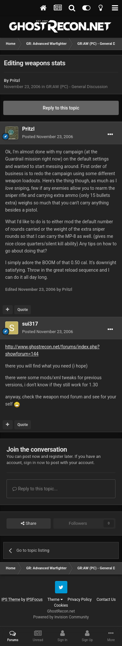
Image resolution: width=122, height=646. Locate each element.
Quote (22, 309)
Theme (55, 599)
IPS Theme (10, 599)
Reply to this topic (61, 107)
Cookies (61, 605)
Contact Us (106, 599)
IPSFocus (34, 599)
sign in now (34, 462)
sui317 (30, 324)
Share (28, 523)
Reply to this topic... (35, 488)
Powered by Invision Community (61, 617)
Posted (47, 136)
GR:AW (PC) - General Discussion (76, 86)
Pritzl (15, 80)
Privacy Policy (80, 599)
